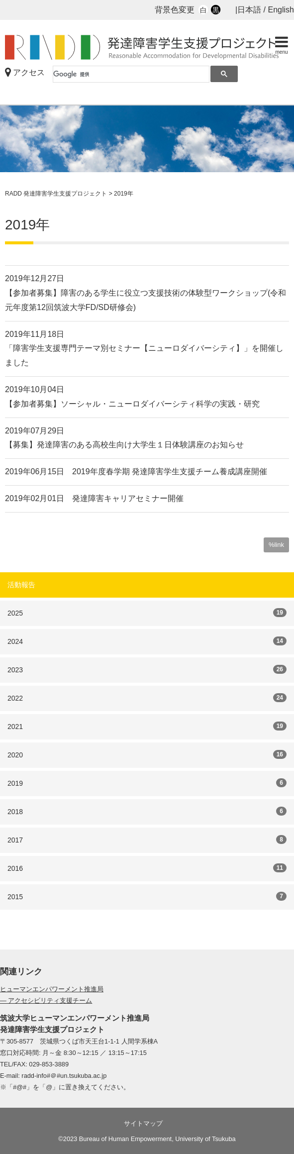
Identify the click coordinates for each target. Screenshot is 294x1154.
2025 (147, 612)
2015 (147, 896)
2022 (147, 697)
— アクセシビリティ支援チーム (46, 1000)
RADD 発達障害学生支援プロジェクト (146, 47)
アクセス (25, 72)
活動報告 (21, 585)
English (281, 9)
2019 (147, 782)
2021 (147, 726)
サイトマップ (143, 1123)
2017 (147, 839)
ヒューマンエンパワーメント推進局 (51, 989)
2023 (147, 669)
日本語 (249, 9)
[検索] (131, 74)
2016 (147, 867)
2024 (147, 640)
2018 (147, 811)
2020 (147, 754)
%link (276, 544)
